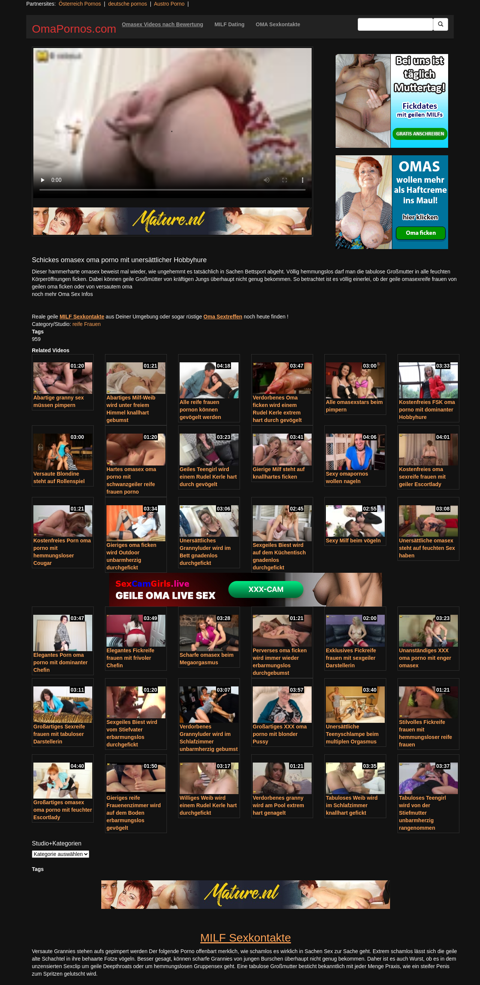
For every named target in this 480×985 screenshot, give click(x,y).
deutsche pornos (127, 4)
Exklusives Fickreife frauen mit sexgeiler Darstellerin (351, 657)
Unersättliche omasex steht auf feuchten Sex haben (427, 548)
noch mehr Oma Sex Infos (62, 294)
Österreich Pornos (79, 4)
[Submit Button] (440, 24)
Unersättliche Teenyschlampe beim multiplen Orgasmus (352, 734)
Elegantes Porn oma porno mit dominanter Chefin (60, 662)
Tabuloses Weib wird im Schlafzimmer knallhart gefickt (352, 805)
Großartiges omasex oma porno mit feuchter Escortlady (62, 809)
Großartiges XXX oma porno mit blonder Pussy (280, 734)
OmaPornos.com (74, 29)
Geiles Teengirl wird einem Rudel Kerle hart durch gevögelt (208, 476)
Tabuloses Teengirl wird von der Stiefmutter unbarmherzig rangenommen (422, 813)
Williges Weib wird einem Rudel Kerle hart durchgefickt (208, 805)
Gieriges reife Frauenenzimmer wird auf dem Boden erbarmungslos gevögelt (133, 813)
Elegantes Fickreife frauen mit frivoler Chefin (130, 657)
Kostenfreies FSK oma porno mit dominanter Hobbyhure (427, 409)
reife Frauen (86, 324)
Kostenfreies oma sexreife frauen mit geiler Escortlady (422, 476)
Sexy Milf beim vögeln (353, 541)
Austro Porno (169, 4)
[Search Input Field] (395, 24)
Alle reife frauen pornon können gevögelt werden (200, 409)
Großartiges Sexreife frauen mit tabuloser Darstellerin (59, 734)
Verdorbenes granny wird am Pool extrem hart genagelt (278, 805)
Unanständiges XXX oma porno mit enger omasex (425, 657)
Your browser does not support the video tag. (172, 123)
